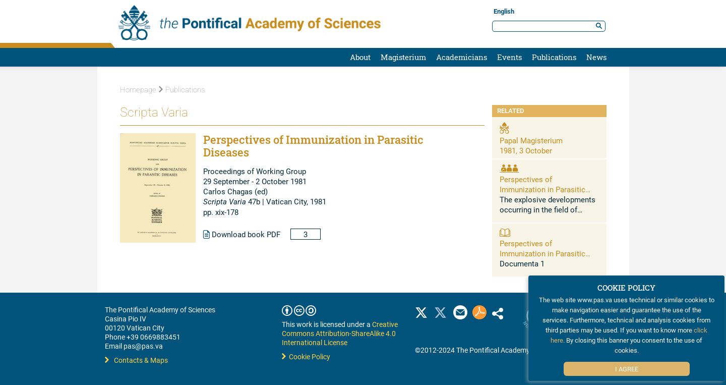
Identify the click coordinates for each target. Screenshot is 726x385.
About (360, 57)
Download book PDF (241, 234)
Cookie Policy (306, 356)
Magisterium (403, 57)
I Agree (626, 368)
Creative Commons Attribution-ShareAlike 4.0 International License (340, 333)
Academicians (461, 57)
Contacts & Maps (136, 360)
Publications (554, 57)
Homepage (138, 89)
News (596, 57)
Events (509, 57)
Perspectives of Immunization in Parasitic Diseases (542, 189)
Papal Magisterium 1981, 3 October (531, 145)
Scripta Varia (154, 112)
